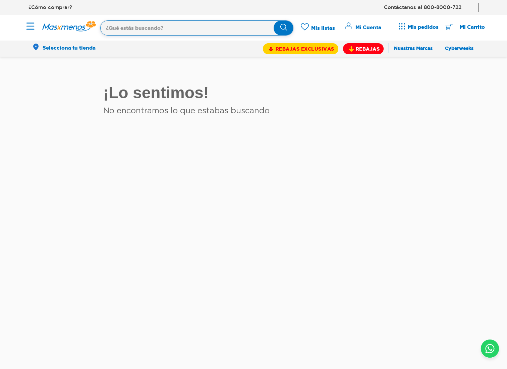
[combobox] (197, 27)
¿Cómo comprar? (50, 7)
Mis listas (323, 28)
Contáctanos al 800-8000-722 (422, 7)
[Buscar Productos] (284, 28)
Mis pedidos (423, 27)
